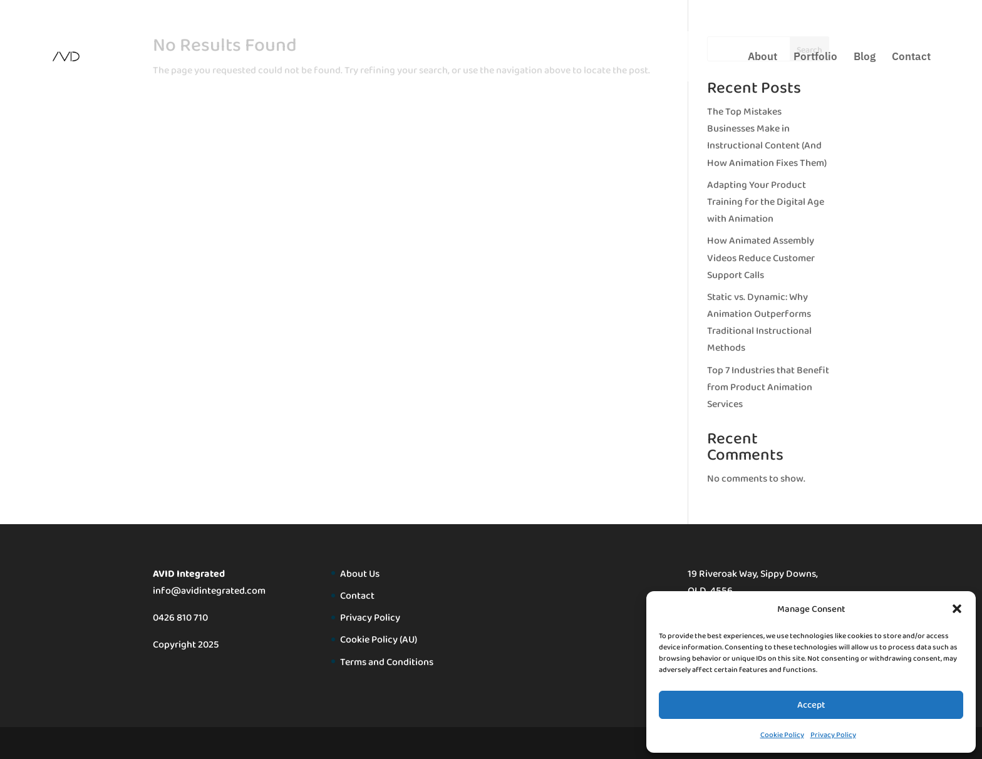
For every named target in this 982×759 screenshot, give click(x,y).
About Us (360, 573)
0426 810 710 (180, 617)
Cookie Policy (782, 734)
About (762, 57)
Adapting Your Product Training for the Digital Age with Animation (765, 201)
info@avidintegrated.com (209, 590)
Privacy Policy (833, 734)
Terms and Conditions (386, 661)
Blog (865, 57)
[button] (957, 608)
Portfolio (815, 57)
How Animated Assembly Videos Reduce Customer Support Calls (761, 257)
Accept (811, 704)
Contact (911, 57)
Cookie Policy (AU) (378, 639)
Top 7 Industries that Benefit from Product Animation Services (768, 387)
